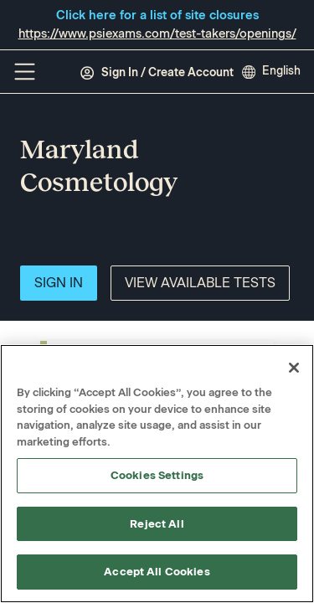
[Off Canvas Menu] (24, 71)
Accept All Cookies (156, 571)
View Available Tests (200, 283)
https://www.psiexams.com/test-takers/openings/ (157, 33)
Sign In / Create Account (156, 72)
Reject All (156, 524)
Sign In (58, 283)
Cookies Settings (157, 475)
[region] (157, 473)
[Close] (293, 367)
